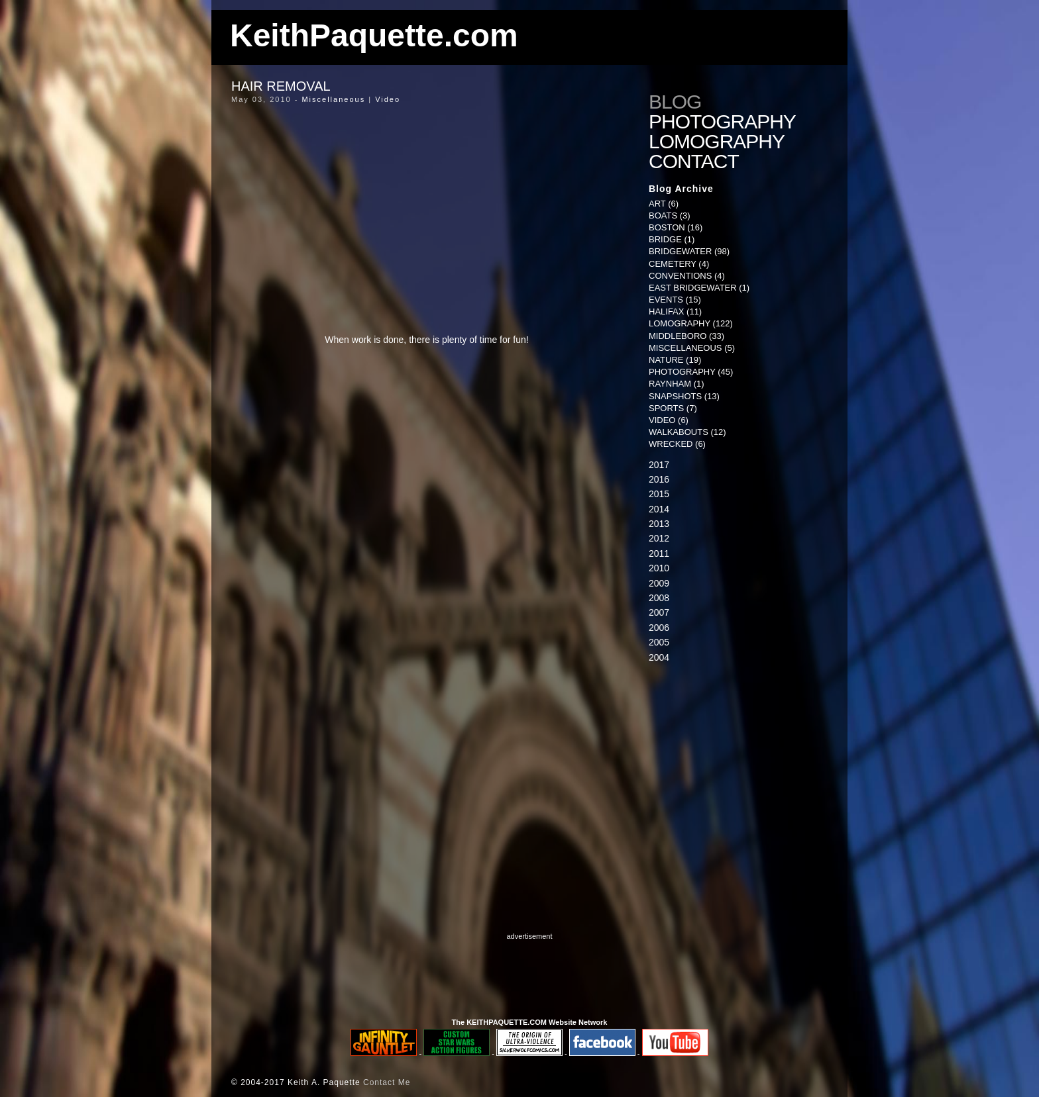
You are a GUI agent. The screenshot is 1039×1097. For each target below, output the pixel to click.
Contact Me (386, 1082)
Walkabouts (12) (687, 432)
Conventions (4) (687, 276)
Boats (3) (669, 215)
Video (387, 99)
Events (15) (675, 300)
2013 (659, 523)
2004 (659, 657)
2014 (659, 509)
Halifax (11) (675, 311)
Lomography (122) (691, 323)
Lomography (717, 142)
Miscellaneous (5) (692, 348)
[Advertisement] (731, 777)
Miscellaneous (333, 99)
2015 (659, 494)
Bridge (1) (671, 239)
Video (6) (668, 420)
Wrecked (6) (677, 444)
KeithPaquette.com (374, 35)
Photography (722, 122)
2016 (659, 479)
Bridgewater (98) (689, 251)
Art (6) (664, 204)
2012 (659, 538)
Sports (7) (673, 408)
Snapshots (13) (684, 396)
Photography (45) (691, 372)
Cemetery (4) (679, 264)
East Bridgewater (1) (699, 288)
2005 (659, 642)
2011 (659, 553)
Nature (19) (675, 360)
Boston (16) (675, 227)
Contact (694, 161)
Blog (675, 102)
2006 (659, 627)
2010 (659, 568)
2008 (659, 598)
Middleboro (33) (686, 336)
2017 (659, 464)
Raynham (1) (676, 384)
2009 (659, 583)
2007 (659, 612)
